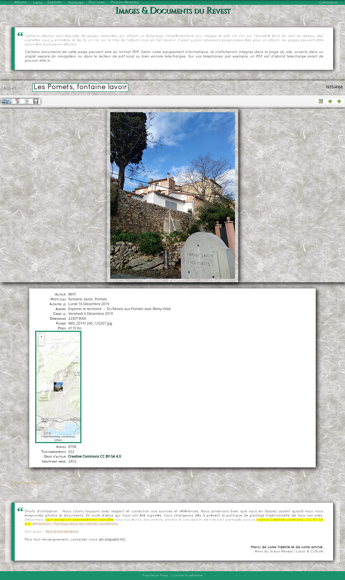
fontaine (75, 299)
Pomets (101, 299)
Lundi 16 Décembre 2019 (88, 303)
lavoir (88, 299)
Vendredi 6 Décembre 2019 (90, 313)
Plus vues (97, 2)
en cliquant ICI (112, 539)
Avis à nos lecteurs (62, 531)
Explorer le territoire (84, 308)
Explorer (55, 2)
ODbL (58, 440)
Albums (20, 2)
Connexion (328, 2)
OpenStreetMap (52, 436)
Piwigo (164, 575)
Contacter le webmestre (186, 575)
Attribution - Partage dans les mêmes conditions (75, 524)
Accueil (10, 88)
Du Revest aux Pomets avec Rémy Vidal (139, 308)
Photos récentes (125, 2)
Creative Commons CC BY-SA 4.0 (94, 456)
